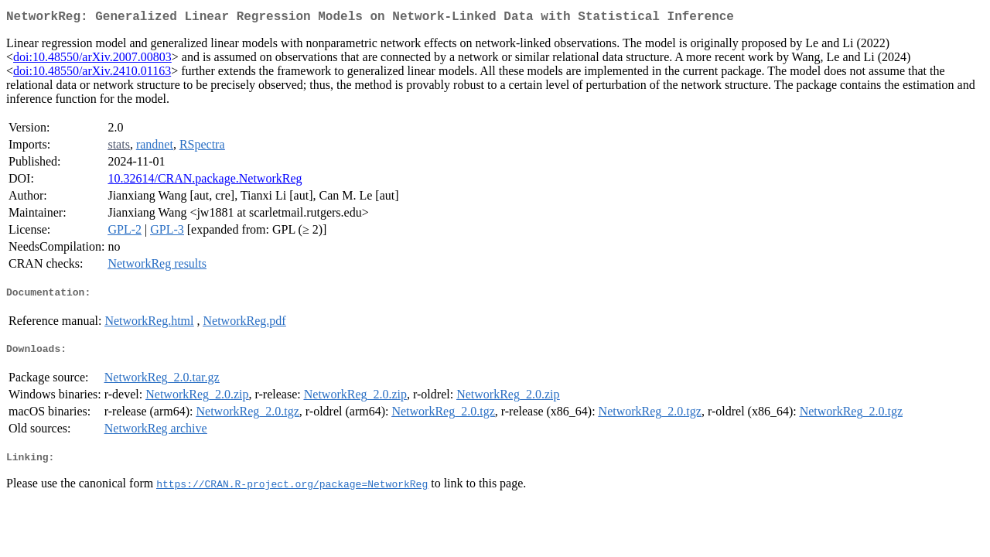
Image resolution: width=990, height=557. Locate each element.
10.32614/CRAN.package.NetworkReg (205, 181)
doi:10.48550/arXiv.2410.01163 (92, 73)
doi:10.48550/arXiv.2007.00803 (92, 60)
